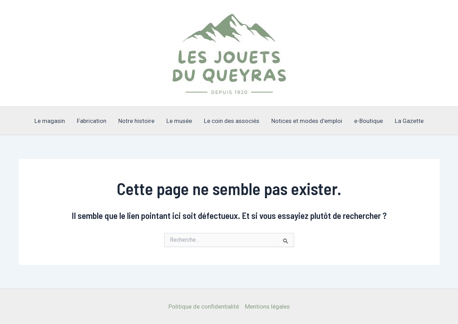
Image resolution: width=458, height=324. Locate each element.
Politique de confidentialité (203, 306)
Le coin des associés (231, 120)
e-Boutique (368, 120)
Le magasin (49, 120)
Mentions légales (267, 306)
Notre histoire (136, 120)
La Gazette (409, 120)
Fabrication (91, 120)
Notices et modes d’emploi (306, 120)
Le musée (179, 120)
